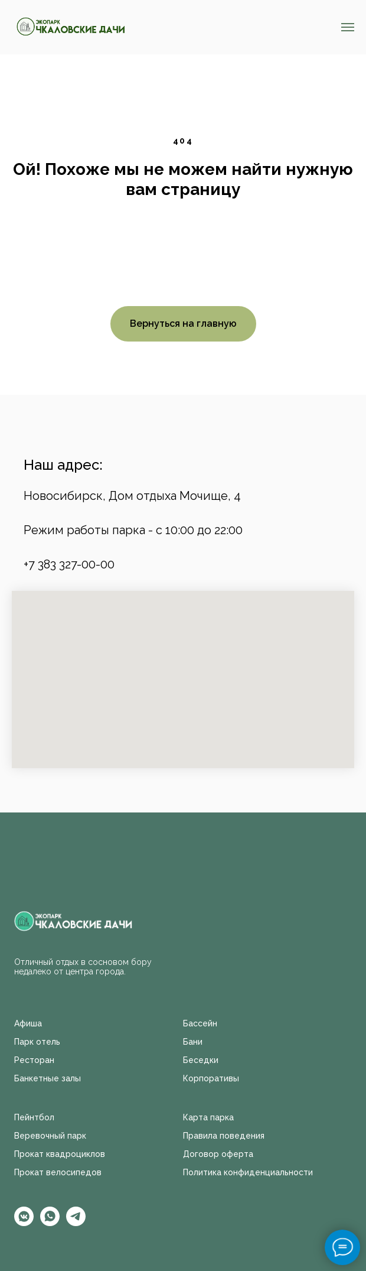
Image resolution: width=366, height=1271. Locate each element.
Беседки (200, 1060)
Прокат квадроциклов (59, 1154)
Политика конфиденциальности (248, 1172)
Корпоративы (211, 1078)
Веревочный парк (50, 1135)
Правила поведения (223, 1135)
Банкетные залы (47, 1078)
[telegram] (76, 1223)
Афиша (28, 1023)
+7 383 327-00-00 (69, 564)
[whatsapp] (50, 1223)
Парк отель (37, 1041)
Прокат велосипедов (58, 1172)
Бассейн (200, 1023)
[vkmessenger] (24, 1223)
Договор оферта (218, 1154)
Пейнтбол (34, 1117)
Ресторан (34, 1060)
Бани (192, 1041)
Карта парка (208, 1117)
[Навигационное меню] (347, 27)
